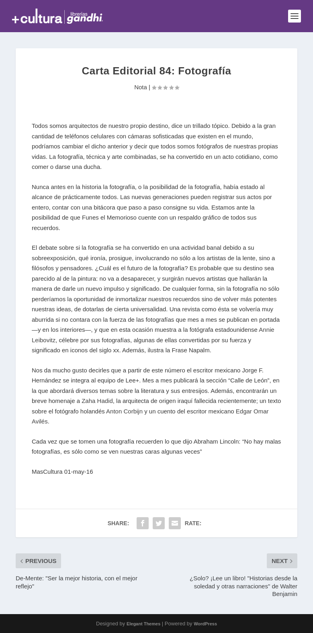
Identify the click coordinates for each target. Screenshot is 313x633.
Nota (140, 87)
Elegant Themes (143, 623)
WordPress (205, 623)
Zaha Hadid (97, 400)
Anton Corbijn (124, 411)
